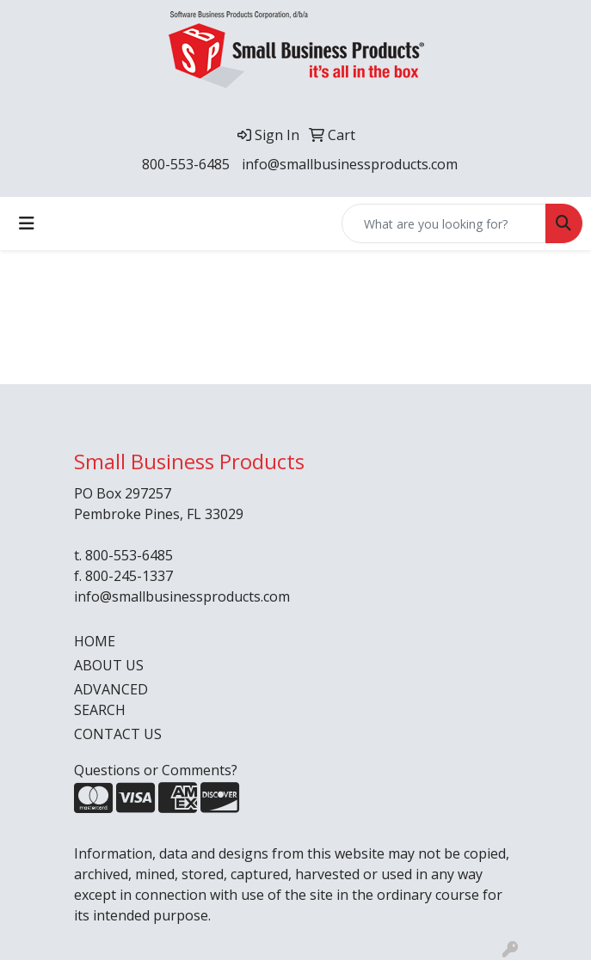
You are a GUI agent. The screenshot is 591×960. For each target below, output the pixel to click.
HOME (94, 641)
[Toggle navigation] (27, 223)
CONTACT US (118, 734)
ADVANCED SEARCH (111, 699)
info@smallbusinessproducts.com (350, 164)
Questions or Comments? (155, 770)
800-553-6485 (186, 164)
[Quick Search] (444, 223)
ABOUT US (109, 665)
